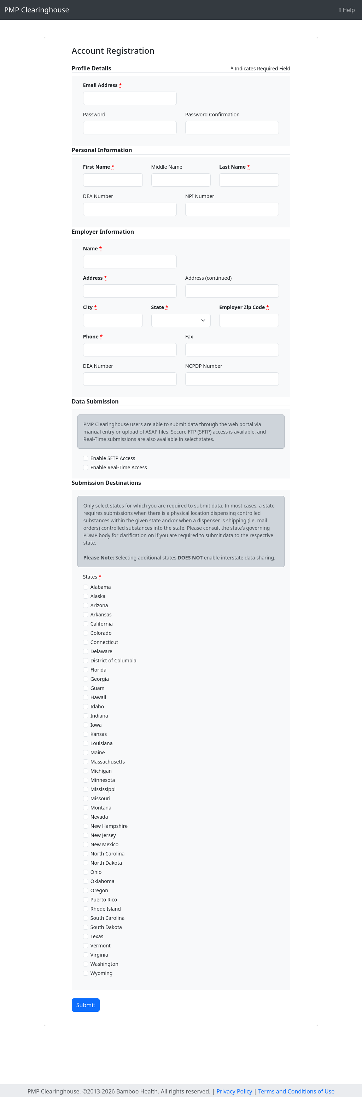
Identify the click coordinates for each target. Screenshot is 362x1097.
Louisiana (101, 743)
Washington (104, 963)
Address (95, 277)
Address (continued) (208, 277)
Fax (189, 336)
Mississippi (103, 789)
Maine (97, 752)
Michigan (101, 770)
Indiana (99, 715)
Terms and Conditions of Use (296, 1091)
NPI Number (199, 196)
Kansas (98, 734)
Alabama (100, 587)
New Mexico (104, 844)
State (159, 307)
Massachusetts (107, 761)
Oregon (99, 890)
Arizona (99, 605)
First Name (98, 166)
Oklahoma (102, 881)
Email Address (102, 85)
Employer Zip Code (244, 307)
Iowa (96, 724)
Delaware (101, 651)
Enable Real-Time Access (118, 467)
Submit (85, 1005)
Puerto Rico (103, 899)
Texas (96, 936)
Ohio (96, 872)
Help (347, 10)
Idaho (97, 706)
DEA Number (98, 196)
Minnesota (102, 780)
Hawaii (98, 697)
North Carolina (107, 853)
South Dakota (106, 927)
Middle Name (166, 166)
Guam (97, 688)
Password (94, 114)
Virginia (99, 954)
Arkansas (101, 614)
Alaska (97, 596)
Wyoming (101, 973)
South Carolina (107, 918)
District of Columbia (113, 660)
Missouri (100, 798)
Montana (100, 807)
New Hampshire (109, 826)
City (90, 307)
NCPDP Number (203, 365)
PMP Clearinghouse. (54, 1091)
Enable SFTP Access (112, 458)
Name (92, 248)
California (101, 623)
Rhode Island (105, 908)
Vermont (100, 945)
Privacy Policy (234, 1091)
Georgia (99, 678)
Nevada (99, 816)
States (92, 576)
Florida (98, 669)
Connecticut (104, 642)
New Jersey (103, 835)
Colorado (101, 632)
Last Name (234, 166)
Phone (93, 336)
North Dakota (106, 862)
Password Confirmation (212, 114)
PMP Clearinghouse (36, 9)
